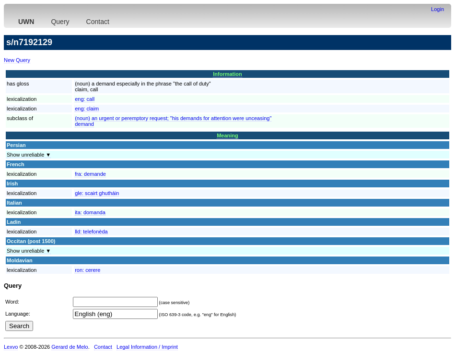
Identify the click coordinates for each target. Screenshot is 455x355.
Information (227, 74)
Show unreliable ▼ (29, 155)
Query (60, 21)
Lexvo (11, 347)
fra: (90, 174)
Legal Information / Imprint (147, 347)
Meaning (227, 135)
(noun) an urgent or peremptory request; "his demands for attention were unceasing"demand (173, 121)
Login (437, 9)
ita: (90, 212)
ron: (87, 270)
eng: (84, 99)
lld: (91, 231)
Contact (97, 21)
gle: (97, 193)
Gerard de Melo (69, 347)
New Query (17, 60)
